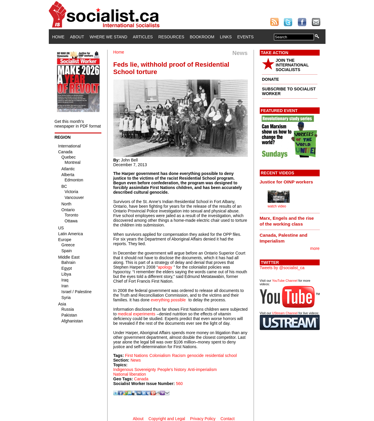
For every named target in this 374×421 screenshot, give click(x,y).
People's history (171, 369)
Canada (141, 379)
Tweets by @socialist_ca (282, 267)
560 (179, 383)
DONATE (270, 79)
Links (226, 37)
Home (58, 37)
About (77, 37)
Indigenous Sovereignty (134, 369)
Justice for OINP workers (286, 181)
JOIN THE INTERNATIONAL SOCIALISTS (292, 65)
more (315, 248)
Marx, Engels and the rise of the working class (287, 221)
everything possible (168, 300)
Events (245, 37)
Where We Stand (108, 37)
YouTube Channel (284, 280)
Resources (171, 37)
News (136, 360)
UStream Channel (284, 313)
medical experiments (136, 314)
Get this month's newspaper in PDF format (78, 123)
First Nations (136, 355)
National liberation (129, 374)
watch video (277, 206)
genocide (195, 355)
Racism (179, 355)
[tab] (290, 181)
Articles (143, 37)
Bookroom (202, 37)
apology (165, 267)
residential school (221, 355)
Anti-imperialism (202, 369)
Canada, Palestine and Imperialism (283, 238)
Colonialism (159, 355)
